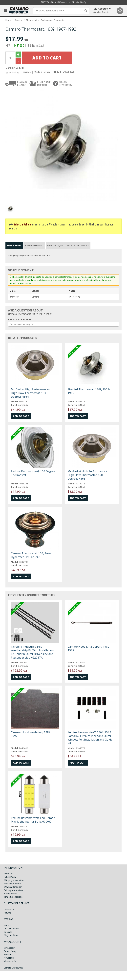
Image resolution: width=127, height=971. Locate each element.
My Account (9, 948)
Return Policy (10, 877)
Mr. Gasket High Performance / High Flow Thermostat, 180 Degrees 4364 (30, 392)
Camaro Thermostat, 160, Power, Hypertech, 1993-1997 (32, 555)
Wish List (8, 954)
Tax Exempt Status (12, 883)
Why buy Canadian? (13, 887)
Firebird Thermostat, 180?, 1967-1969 (89, 391)
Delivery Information (13, 890)
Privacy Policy (10, 893)
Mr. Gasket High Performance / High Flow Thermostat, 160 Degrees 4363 (87, 474)
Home (8, 20)
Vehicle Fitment (34, 245)
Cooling (18, 20)
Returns (7, 913)
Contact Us (64, 2)
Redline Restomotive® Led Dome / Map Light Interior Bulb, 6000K (33, 819)
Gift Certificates (11, 928)
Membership (10, 961)
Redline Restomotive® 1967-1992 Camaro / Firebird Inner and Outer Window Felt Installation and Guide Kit (90, 737)
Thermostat (31, 20)
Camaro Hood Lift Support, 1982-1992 (89, 648)
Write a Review (42, 72)
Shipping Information (14, 880)
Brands (7, 925)
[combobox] (63, 324)
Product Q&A (55, 245)
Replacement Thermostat (53, 20)
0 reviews (26, 72)
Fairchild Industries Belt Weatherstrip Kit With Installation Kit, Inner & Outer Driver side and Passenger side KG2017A (32, 652)
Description (14, 245)
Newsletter (9, 958)
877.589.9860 (48, 2)
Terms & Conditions (13, 897)
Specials (8, 932)
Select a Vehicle (22, 224)
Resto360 (8, 873)
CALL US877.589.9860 (65, 83)
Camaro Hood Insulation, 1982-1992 (31, 734)
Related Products (78, 245)
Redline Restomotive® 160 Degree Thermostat (33, 473)
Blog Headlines (11, 935)
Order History (10, 951)
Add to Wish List (64, 72)
